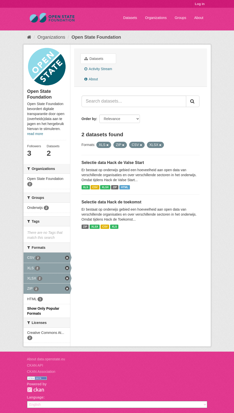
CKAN (35, 389)
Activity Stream (98, 69)
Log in (200, 4)
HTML (124, 187)
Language (35, 397)
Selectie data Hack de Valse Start (113, 162)
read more (35, 134)
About (198, 18)
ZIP (115, 187)
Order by (89, 119)
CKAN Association (41, 372)
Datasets (130, 18)
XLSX (105, 187)
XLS (85, 187)
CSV (95, 187)
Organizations (156, 18)
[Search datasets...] (134, 101)
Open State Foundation (96, 37)
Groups (180, 18)
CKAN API (35, 365)
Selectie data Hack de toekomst (111, 202)
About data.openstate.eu (46, 359)
